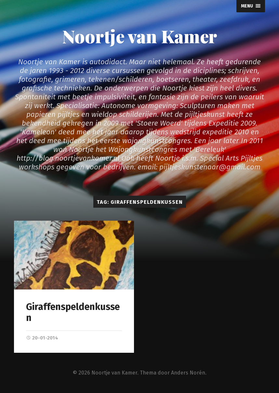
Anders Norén (188, 373)
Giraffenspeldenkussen (73, 312)
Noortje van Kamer (139, 36)
